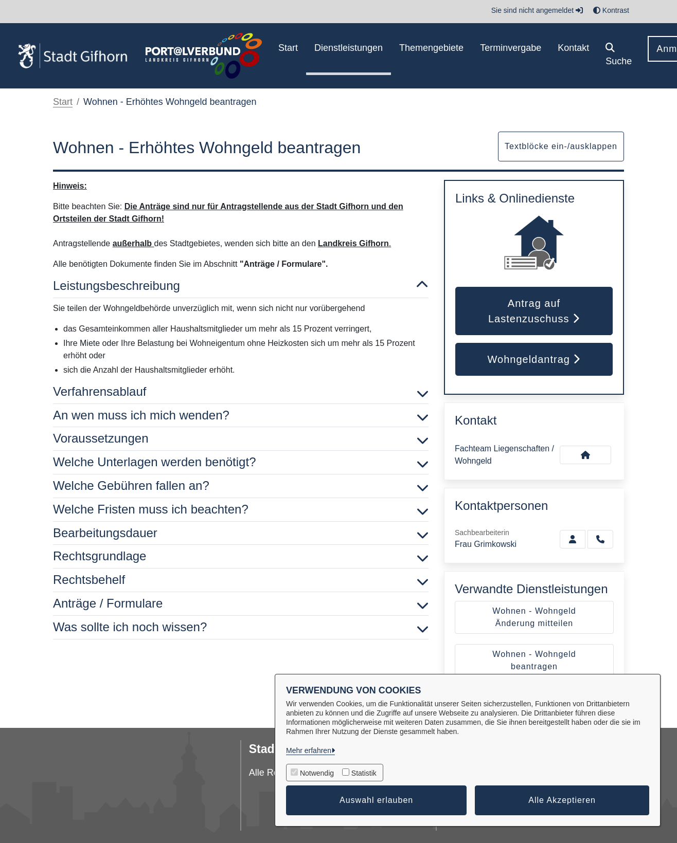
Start (63, 102)
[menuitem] (288, 55)
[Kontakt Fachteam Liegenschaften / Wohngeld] (585, 455)
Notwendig (317, 773)
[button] (618, 55)
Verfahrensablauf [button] (241, 391)
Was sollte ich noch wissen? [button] (241, 627)
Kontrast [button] (611, 10)
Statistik (364, 773)
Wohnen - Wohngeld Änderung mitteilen (534, 617)
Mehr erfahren (308, 750)
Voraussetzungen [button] (241, 438)
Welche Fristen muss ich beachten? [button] (241, 509)
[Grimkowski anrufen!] (600, 539)
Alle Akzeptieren (562, 800)
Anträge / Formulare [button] (241, 603)
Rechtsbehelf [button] (241, 580)
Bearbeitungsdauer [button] (241, 533)
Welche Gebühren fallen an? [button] (241, 486)
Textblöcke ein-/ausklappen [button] (561, 146)
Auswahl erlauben (376, 800)
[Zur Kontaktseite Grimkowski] (572, 539)
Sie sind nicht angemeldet (537, 10)
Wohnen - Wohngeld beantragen (534, 660)
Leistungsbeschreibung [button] (241, 286)
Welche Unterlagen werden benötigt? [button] (241, 462)
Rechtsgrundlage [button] (241, 556)
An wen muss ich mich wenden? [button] (241, 415)
